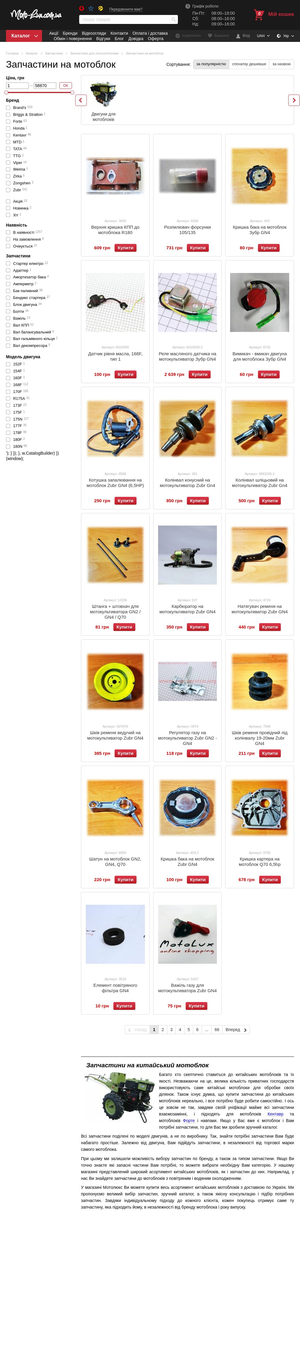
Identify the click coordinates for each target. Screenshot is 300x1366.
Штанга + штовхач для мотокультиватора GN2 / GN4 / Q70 (115, 612)
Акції (53, 33)
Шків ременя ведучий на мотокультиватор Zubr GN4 (115, 735)
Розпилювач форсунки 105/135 (187, 229)
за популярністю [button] (211, 64)
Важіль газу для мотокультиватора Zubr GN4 (187, 988)
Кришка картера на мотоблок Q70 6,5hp (259, 861)
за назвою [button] (281, 64)
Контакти (119, 33)
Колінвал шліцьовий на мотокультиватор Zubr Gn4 (259, 482)
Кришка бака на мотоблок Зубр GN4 (259, 229)
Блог (119, 38)
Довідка (135, 38)
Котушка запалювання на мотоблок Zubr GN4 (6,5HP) (115, 482)
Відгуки (103, 38)
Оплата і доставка (150, 33)
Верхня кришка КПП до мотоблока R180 (115, 229)
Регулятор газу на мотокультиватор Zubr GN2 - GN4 (187, 738)
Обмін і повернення (73, 38)
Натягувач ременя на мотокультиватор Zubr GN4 (260, 609)
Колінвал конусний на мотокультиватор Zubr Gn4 (187, 482)
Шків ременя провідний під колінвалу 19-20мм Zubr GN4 (260, 738)
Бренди (70, 33)
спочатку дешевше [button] (249, 64)
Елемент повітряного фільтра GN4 (115, 988)
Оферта (156, 38)
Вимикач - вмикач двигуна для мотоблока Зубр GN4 (259, 356)
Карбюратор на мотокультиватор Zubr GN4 (187, 609)
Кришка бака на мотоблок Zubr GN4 (187, 861)
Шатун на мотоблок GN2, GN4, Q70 (115, 861)
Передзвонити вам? (125, 9)
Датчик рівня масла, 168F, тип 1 (115, 356)
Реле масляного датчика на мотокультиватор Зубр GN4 (187, 356)
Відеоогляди (94, 33)
